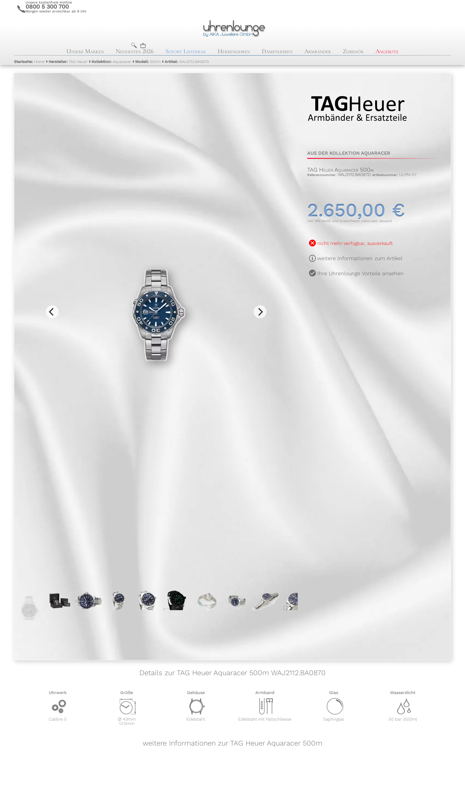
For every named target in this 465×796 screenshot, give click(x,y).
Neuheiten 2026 (135, 51)
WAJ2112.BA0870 (187, 61)
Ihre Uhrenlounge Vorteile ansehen (360, 273)
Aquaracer (111, 61)
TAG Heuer (68, 61)
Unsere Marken (85, 51)
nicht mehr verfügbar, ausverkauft (355, 243)
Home (29, 61)
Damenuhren (277, 51)
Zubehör (353, 51)
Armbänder (317, 51)
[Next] (260, 311)
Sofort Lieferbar (185, 51)
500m (147, 61)
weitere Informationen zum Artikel (359, 258)
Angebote (387, 51)
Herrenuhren (234, 51)
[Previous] (52, 311)
